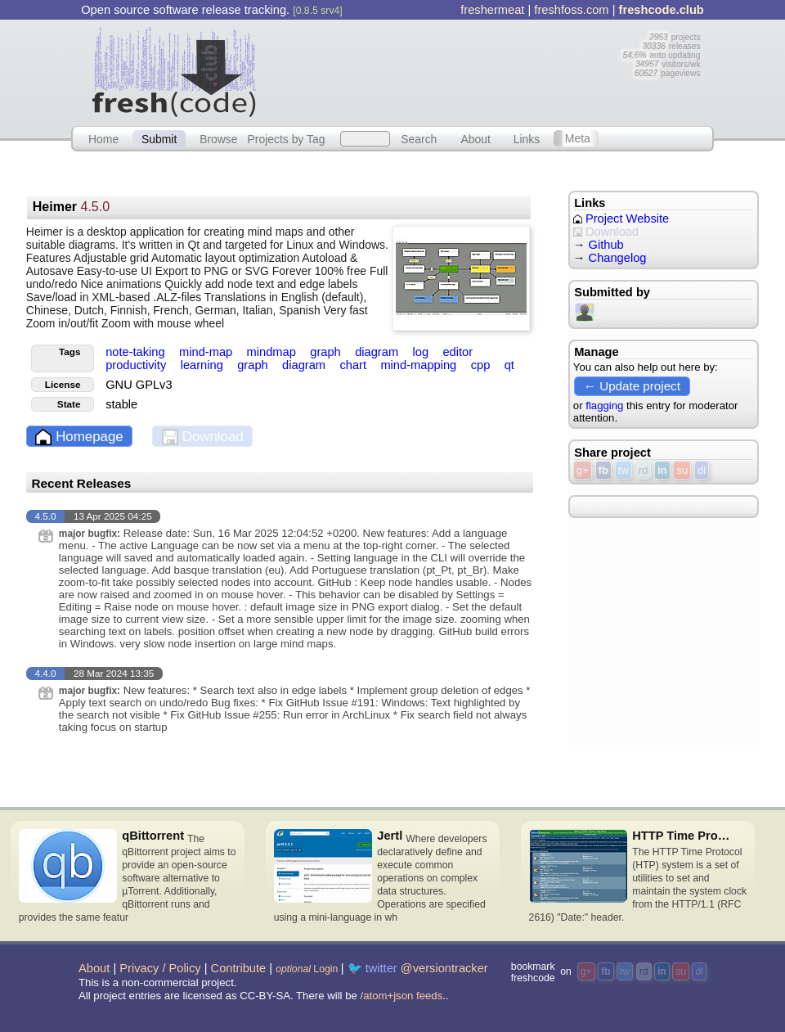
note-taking (136, 351)
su (682, 470)
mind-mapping (420, 365)
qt (509, 365)
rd (643, 470)
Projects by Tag (286, 138)
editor (457, 351)
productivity (137, 365)
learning (204, 365)
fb (603, 470)
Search (419, 138)
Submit (159, 138)
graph (327, 351)
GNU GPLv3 (138, 384)
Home (103, 138)
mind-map (207, 351)
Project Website (621, 218)
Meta (577, 138)
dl (702, 470)
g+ (582, 470)
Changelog (618, 257)
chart (354, 365)
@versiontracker (444, 968)
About (476, 138)
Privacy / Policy (159, 968)
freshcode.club (661, 9)
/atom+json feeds (402, 995)
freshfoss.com (571, 9)
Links (527, 138)
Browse (218, 138)
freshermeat (492, 9)
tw (623, 470)
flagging (604, 405)
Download (203, 437)
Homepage (79, 437)
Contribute (239, 968)
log (422, 351)
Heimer (71, 207)
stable (121, 404)
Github (606, 244)
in (662, 470)
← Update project (632, 386)
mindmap (273, 351)
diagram (378, 351)
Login (307, 969)
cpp (482, 365)
